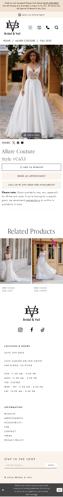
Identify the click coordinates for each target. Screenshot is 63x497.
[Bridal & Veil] (12, 27)
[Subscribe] (51, 466)
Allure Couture (25, 41)
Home (7, 41)
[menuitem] (30, 27)
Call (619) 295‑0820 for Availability (31, 185)
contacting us (33, 200)
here (35, 494)
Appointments (13, 418)
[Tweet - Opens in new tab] (13, 142)
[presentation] (15, 261)
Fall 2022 (46, 41)
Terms (8, 436)
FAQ (6, 427)
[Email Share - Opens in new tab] (22, 143)
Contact (10, 431)
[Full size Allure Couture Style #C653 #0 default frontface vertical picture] (31, 92)
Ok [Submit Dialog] (59, 490)
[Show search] (56, 27)
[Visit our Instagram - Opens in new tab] (20, 330)
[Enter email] (30, 466)
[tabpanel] (31, 92)
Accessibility (13, 423)
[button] (30, 27)
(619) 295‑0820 (51, 3)
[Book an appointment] (31, 15)
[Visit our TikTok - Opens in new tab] (43, 330)
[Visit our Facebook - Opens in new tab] (31, 330)
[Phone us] (48, 27)
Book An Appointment (32, 176)
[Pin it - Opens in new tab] (18, 142)
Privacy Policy (14, 440)
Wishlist (10, 414)
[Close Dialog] (3, 490)
